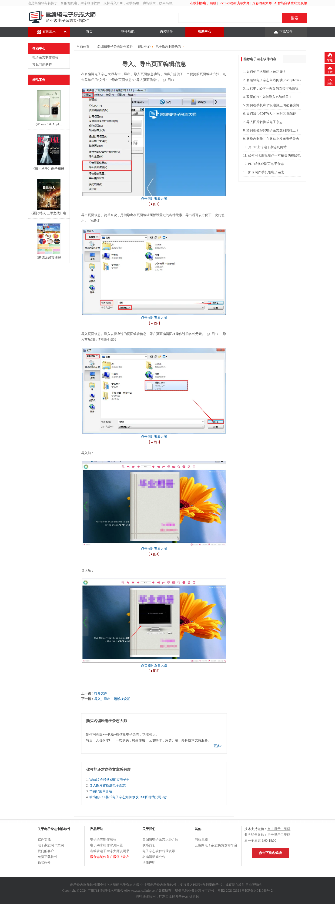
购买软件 (166, 31)
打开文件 (100, 693)
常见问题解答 (42, 64)
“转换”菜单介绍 (100, 791)
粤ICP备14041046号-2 (257, 890)
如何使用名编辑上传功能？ (266, 72)
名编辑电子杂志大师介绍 (160, 839)
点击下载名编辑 (270, 853)
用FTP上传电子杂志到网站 (267, 147)
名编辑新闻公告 (153, 857)
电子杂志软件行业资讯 (158, 851)
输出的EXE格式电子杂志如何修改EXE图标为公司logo (128, 797)
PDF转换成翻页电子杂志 (266, 164)
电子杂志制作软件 (87, 3)
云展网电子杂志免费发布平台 (216, 845)
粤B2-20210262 (228, 890)
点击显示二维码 (278, 829)
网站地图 (201, 839)
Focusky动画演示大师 (234, 3)
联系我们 (149, 845)
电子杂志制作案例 (51, 845)
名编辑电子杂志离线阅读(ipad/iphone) (273, 80)
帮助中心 (204, 31)
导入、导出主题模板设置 (112, 699)
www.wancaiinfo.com (142, 890)
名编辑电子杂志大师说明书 (110, 851)
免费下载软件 (47, 857)
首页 (89, 31)
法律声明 (149, 862)
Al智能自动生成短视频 (290, 3)
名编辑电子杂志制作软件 (115, 46)
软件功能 (127, 31)
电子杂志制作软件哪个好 (88, 885)
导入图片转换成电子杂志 (107, 785)
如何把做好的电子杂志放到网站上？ (272, 130)
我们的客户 (46, 851)
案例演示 (49, 31)
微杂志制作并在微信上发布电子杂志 (272, 139)
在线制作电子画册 (203, 3)
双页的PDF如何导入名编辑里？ (269, 97)
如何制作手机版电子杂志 (266, 172)
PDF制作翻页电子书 (207, 885)
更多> (218, 746)
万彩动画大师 (262, 3)
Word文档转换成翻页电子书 (109, 779)
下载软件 (286, 31)
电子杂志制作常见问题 (106, 845)
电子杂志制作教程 (45, 57)
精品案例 (38, 80)
